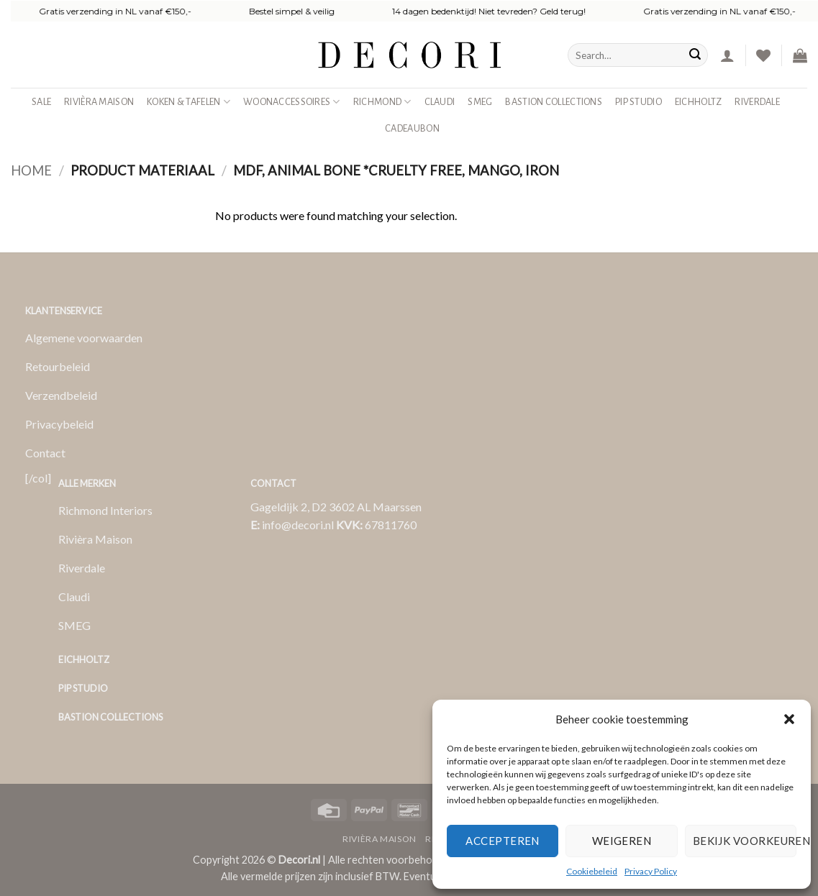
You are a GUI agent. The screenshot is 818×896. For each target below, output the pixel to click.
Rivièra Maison (99, 101)
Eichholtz (698, 101)
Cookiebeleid (591, 871)
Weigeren (622, 840)
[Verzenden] (695, 55)
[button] (789, 719)
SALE (41, 101)
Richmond (382, 102)
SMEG (480, 101)
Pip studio (638, 101)
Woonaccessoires (291, 102)
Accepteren (502, 840)
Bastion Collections (553, 101)
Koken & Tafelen (188, 102)
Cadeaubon (412, 128)
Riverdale (757, 101)
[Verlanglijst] (763, 55)
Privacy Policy (650, 871)
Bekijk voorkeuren (744, 840)
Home (31, 170)
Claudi (439, 101)
